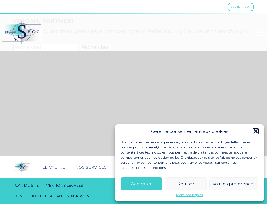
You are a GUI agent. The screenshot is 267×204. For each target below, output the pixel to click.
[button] (255, 131)
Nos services (91, 167)
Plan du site (26, 185)
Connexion (240, 7)
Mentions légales (189, 195)
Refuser (185, 183)
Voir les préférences (234, 183)
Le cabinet (54, 167)
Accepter (141, 183)
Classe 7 (80, 196)
